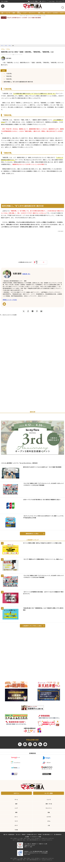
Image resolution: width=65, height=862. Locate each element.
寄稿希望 (23, 834)
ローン (49, 13)
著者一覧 (5, 834)
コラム (48, 821)
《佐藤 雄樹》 (60, 231)
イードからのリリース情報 (35, 836)
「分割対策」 (9, 73)
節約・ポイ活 (19, 13)
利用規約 (40, 834)
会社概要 (27, 836)
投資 (14, 13)
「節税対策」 (9, 76)
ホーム (16, 799)
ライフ (61, 13)
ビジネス (55, 13)
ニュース (8, 13)
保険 (39, 13)
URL (4, 304)
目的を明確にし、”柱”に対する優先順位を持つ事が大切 (18, 82)
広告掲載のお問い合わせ (32, 834)
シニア (24, 13)
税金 (44, 13)
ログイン (16, 793)
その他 (16, 829)
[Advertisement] (32, 335)
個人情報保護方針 (57, 834)
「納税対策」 (9, 79)
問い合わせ (18, 834)
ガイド (16, 825)
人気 (2, 13)
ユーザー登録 (48, 793)
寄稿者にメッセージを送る (10, 300)
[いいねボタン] (36, 262)
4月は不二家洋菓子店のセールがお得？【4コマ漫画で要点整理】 (24, 17)
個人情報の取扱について (48, 834)
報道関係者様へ (11, 834)
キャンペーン (32, 13)
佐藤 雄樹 (17, 273)
